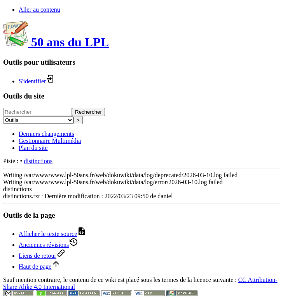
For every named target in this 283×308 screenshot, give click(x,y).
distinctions (38, 161)
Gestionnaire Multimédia (50, 140)
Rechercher (88, 112)
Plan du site (33, 147)
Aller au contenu (39, 9)
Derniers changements (46, 133)
